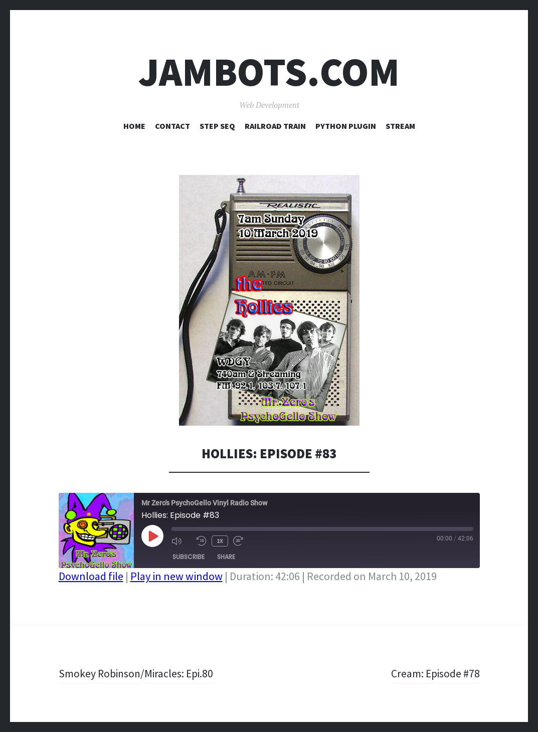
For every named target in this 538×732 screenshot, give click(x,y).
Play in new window (176, 576)
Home (134, 126)
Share (226, 557)
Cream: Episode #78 (435, 673)
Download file (91, 576)
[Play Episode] (152, 536)
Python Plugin (345, 126)
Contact (172, 126)
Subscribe (188, 557)
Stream (400, 126)
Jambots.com (269, 72)
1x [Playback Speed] (220, 540)
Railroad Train (275, 126)
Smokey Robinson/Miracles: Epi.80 (138, 673)
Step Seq (217, 126)
